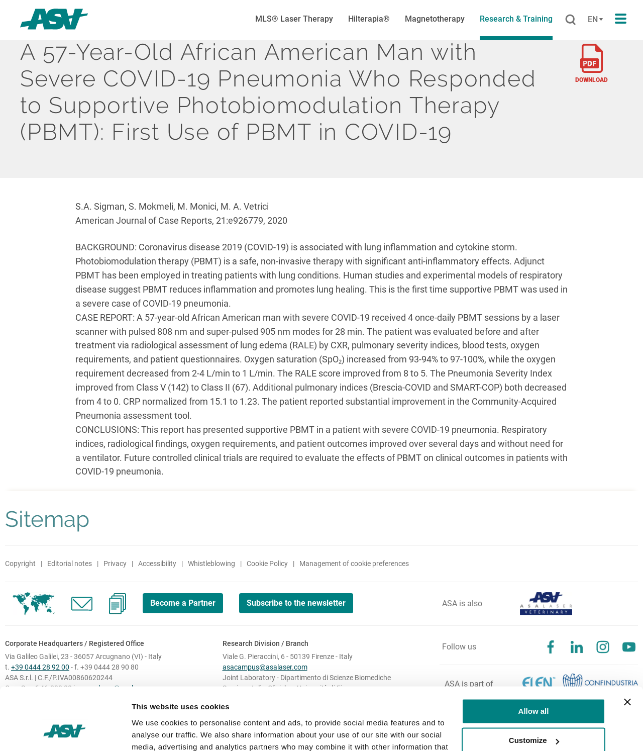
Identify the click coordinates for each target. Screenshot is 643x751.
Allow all (533, 655)
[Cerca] (570, 20)
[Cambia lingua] (594, 19)
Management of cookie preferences (354, 563)
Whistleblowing (211, 563)
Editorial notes (69, 563)
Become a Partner (183, 603)
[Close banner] (627, 646)
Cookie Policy (267, 563)
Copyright (20, 563)
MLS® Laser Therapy (294, 19)
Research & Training (516, 19)
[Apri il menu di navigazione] (620, 19)
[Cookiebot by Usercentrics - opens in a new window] (65, 731)
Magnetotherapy (435, 19)
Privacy (115, 563)
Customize (534, 685)
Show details (155, 731)
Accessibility (157, 563)
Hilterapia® (369, 19)
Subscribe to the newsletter (296, 603)
